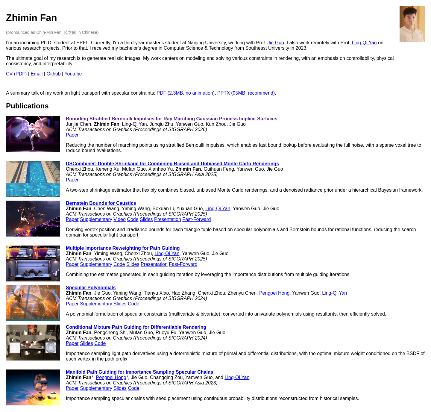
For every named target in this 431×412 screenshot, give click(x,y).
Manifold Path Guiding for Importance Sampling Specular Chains (139, 372)
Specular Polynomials (91, 287)
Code (132, 219)
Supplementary (96, 219)
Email (37, 73)
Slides (146, 219)
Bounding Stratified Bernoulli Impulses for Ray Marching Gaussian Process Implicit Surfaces (171, 118)
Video (119, 219)
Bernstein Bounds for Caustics (101, 203)
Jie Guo (276, 42)
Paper (72, 134)
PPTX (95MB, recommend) (246, 93)
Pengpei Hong (274, 293)
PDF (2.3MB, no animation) (186, 93)
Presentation (167, 219)
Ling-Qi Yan (364, 42)
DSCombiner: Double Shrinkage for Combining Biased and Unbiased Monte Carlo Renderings (172, 163)
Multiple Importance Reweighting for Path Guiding (123, 248)
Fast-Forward (196, 219)
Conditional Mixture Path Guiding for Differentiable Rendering (136, 327)
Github (53, 73)
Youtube (73, 73)
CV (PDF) (16, 73)
